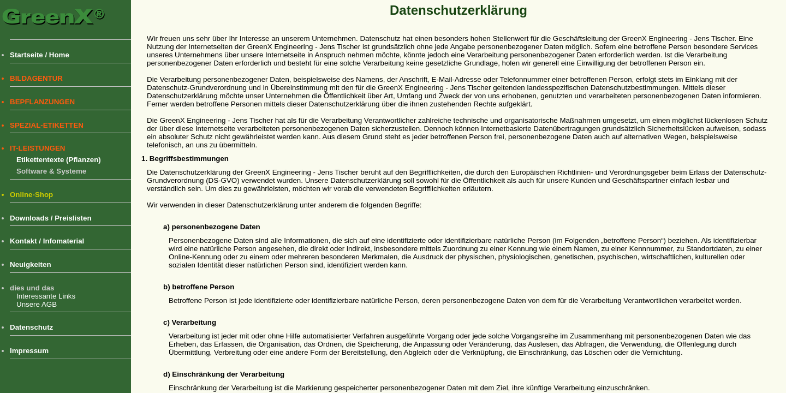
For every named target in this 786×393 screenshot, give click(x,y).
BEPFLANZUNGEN (42, 102)
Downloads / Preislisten (51, 218)
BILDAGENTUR (36, 78)
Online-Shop (31, 194)
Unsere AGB (36, 304)
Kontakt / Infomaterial (47, 241)
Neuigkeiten (30, 264)
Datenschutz (31, 327)
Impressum (29, 351)
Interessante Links (45, 296)
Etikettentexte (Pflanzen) (58, 160)
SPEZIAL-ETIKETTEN (47, 125)
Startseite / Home (39, 55)
